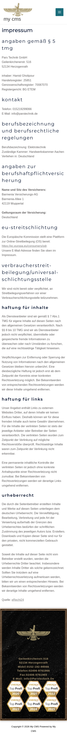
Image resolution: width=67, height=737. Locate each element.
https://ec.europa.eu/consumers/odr (24, 245)
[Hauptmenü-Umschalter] (59, 12)
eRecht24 (18, 599)
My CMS (12, 19)
